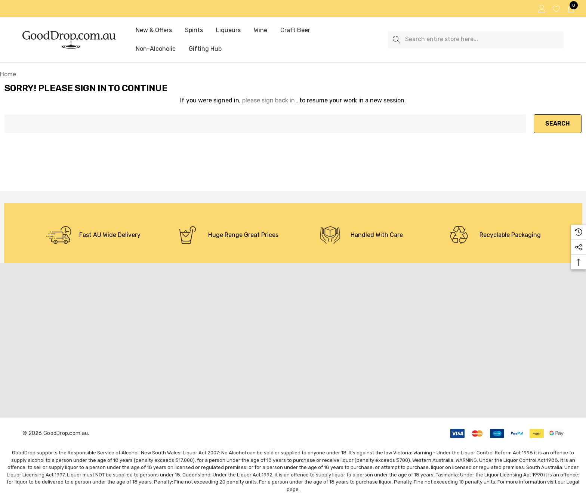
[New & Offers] (154, 31)
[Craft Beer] (295, 30)
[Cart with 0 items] (570, 8)
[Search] (396, 39)
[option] (93, 235)
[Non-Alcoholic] (156, 49)
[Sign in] (541, 8)
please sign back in (268, 100)
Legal (573, 482)
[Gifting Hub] (205, 49)
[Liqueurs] (228, 30)
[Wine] (260, 31)
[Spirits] (194, 31)
